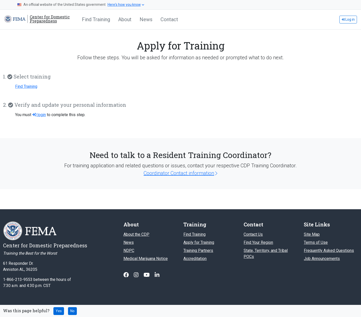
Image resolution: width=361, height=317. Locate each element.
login (39, 114)
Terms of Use (316, 242)
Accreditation (195, 258)
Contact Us (253, 234)
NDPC (128, 250)
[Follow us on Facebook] (126, 274)
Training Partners (198, 250)
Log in (348, 19)
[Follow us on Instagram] (137, 274)
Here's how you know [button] (126, 5)
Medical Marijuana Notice (145, 258)
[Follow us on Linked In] (157, 274)
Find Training (96, 19)
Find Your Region (258, 242)
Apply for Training (198, 242)
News (146, 19)
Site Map (312, 234)
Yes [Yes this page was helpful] (59, 311)
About (125, 19)
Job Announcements (322, 258)
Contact (169, 19)
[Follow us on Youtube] (147, 274)
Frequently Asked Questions (329, 250)
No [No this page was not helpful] (72, 311)
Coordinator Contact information (180, 173)
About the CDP (136, 234)
